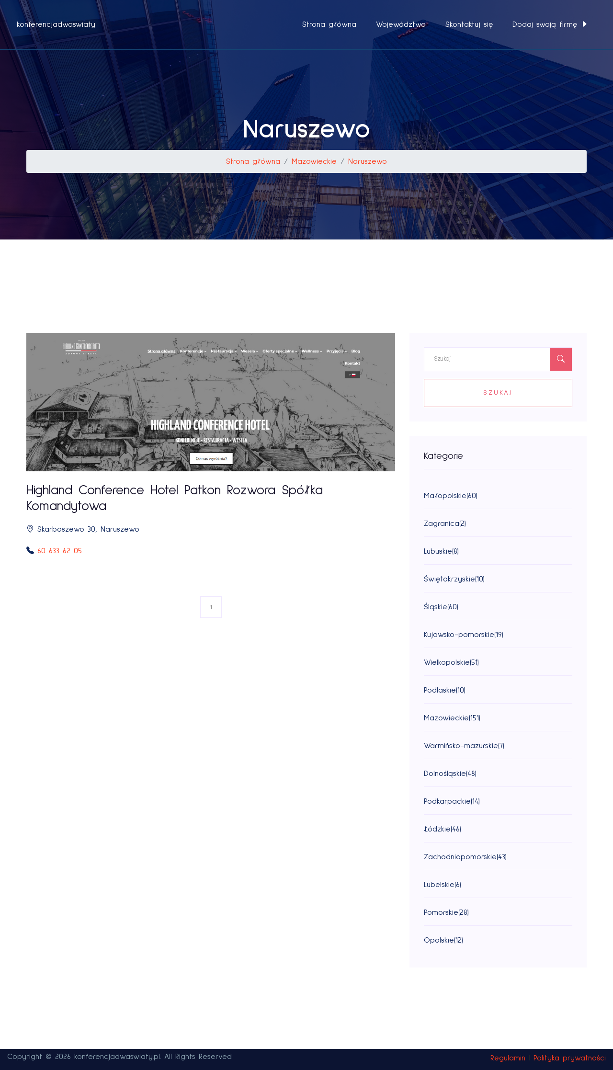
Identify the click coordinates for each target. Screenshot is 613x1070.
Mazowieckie (314, 161)
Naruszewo (367, 161)
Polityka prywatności (570, 1058)
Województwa (401, 24)
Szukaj (498, 392)
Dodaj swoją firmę (550, 24)
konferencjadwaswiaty (56, 24)
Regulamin (507, 1058)
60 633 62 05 (59, 551)
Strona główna (329, 24)
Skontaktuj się (469, 24)
